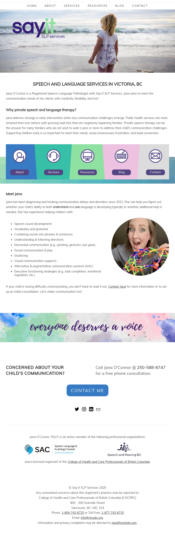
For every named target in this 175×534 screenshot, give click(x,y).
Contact (140, 5)
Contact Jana (117, 286)
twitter (77, 409)
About (50, 5)
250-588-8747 (151, 367)
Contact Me (87, 390)
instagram (84, 409)
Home (32, 5)
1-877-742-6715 (112, 513)
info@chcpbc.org (92, 518)
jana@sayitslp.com (124, 523)
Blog (119, 5)
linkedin (91, 409)
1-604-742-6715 (73, 513)
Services (72, 5)
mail (98, 409)
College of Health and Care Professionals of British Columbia (109, 462)
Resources (98, 5)
